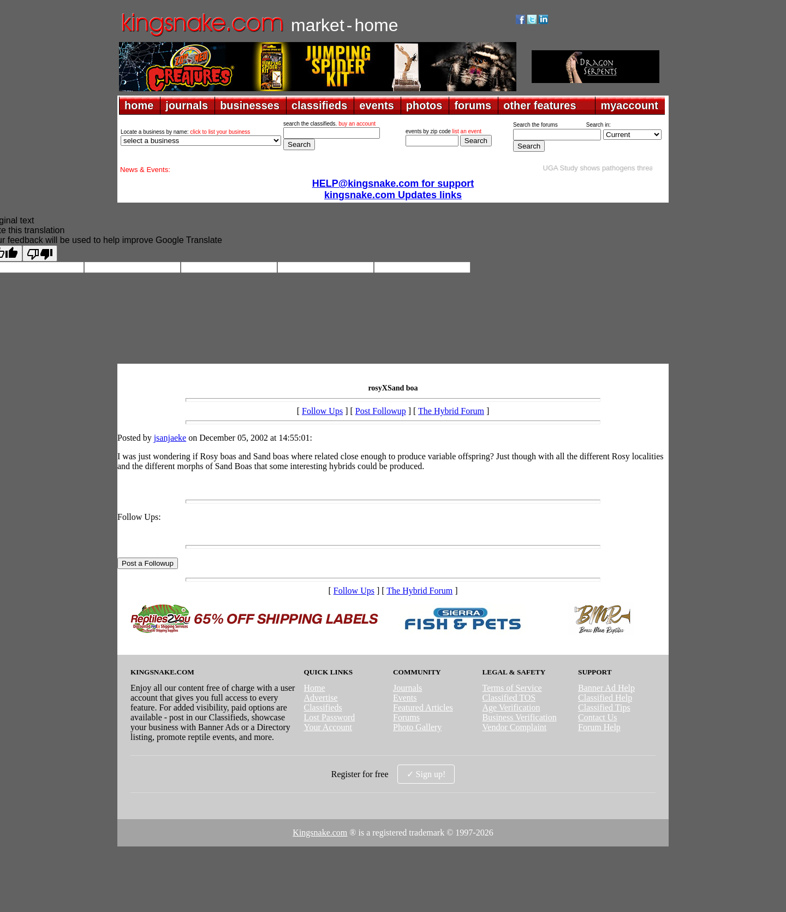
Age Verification (511, 707)
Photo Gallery (417, 727)
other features (539, 105)
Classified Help (605, 697)
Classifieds (322, 707)
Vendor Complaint (515, 727)
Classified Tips (604, 707)
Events (405, 697)
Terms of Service (512, 687)
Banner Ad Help (606, 687)
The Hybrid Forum (451, 411)
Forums (406, 717)
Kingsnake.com (320, 832)
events (376, 105)
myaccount (629, 105)
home (138, 105)
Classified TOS (509, 697)
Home (314, 687)
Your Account (327, 727)
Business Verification (520, 717)
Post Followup (380, 411)
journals (186, 105)
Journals (407, 687)
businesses (249, 105)
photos (424, 105)
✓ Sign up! (426, 774)
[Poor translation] (39, 253)
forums (472, 105)
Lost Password (329, 717)
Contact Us (597, 717)
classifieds (319, 105)
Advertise (320, 697)
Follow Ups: (139, 517)
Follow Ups (322, 411)
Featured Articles (423, 707)
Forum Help (599, 727)
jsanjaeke (170, 437)
